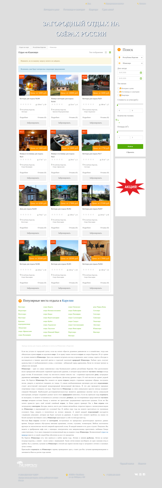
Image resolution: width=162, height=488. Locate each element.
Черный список (127, 463)
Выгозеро (22, 318)
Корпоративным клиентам (113, 3)
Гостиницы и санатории (74, 9)
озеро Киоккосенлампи (52, 310)
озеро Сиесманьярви (76, 325)
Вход (87, 3)
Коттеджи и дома (51, 9)
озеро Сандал (73, 321)
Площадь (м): (123, 126)
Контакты (141, 3)
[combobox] (132, 57)
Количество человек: (125, 116)
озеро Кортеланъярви (51, 318)
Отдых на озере (24, 47)
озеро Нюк (47, 336)
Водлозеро (22, 310)
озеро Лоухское (49, 328)
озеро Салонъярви (75, 318)
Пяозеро (71, 336)
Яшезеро (96, 332)
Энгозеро (96, 325)
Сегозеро (96, 310)
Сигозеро (96, 314)
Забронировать (33, 123)
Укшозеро (97, 321)
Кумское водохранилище (24, 322)
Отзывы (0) (42, 117)
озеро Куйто (47, 321)
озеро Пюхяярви (74, 314)
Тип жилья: (121, 83)
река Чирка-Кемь (99, 307)
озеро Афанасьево (25, 331)
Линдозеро (22, 328)
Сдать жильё (107, 9)
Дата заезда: (122, 68)
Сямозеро (96, 318)
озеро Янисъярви (74, 328)
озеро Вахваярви (24, 335)
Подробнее (24, 117)
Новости (142, 463)
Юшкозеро (97, 328)
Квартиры (93, 9)
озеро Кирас (47, 314)
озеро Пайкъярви (74, 310)
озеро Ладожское (49, 325)
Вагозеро (21, 307)
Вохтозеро (22, 314)
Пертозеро (72, 332)
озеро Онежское (74, 307)
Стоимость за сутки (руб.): (127, 100)
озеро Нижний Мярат (51, 332)
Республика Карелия (39, 47)
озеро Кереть (48, 307)
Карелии (67, 300)
